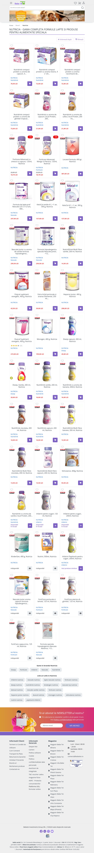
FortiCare (39, 170)
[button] (30, 525)
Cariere (31, 750)
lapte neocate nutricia (52, 680)
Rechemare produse (17, 766)
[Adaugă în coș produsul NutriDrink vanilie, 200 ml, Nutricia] (55, 397)
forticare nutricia (71, 680)
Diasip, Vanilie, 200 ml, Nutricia (22, 386)
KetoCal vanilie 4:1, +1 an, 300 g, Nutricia (47, 206)
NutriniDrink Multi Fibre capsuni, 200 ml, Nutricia (47, 472)
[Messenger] (44, 831)
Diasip (63, 351)
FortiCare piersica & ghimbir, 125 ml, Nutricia (72, 600)
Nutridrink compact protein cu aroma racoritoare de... (72, 72)
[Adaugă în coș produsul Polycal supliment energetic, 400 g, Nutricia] (29, 308)
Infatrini (39, 522)
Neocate (14, 215)
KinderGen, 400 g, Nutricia (21, 557)
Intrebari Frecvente (16, 760)
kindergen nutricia (51, 685)
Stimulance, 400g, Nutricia (72, 471)
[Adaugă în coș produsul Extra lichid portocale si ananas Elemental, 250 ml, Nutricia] (55, 308)
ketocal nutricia (17, 690)
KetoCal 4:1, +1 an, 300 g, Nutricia (72, 206)
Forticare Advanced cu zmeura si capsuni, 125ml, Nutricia (21, 161)
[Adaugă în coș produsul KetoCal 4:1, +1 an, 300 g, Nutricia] (80, 218)
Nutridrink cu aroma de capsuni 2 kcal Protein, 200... (47, 117)
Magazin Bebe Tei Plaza (56, 777)
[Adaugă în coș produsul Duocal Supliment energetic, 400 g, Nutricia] (29, 354)
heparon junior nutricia (20, 695)
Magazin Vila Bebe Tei (56, 764)
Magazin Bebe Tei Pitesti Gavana (56, 770)
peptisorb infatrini (33, 700)
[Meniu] (11, 3)
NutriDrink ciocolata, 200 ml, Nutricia (22, 429)
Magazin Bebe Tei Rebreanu (56, 783)
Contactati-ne (14, 769)
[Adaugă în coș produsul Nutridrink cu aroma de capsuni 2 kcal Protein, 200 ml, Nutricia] (55, 128)
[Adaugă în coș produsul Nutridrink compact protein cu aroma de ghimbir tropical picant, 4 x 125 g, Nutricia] (29, 128)
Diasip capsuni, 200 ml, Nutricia (72, 340)
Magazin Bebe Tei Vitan (56, 795)
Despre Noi (33, 746)
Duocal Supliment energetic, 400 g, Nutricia (22, 340)
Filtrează (79, 39)
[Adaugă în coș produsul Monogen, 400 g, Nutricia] (55, 354)
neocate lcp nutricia (69, 685)
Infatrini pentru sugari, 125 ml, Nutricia (47, 515)
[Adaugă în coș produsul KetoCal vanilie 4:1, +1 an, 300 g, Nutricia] (55, 218)
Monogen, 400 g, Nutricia (47, 339)
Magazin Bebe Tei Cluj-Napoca (56, 814)
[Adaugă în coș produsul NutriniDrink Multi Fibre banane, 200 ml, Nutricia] (80, 440)
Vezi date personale (67, 720)
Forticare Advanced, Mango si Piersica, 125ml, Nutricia (47, 161)
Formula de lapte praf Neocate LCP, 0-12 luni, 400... (21, 207)
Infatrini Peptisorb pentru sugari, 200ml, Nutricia (72, 558)
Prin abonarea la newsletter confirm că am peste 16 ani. (63, 717)
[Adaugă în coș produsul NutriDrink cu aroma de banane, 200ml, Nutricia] (80, 397)
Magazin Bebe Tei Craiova (56, 758)
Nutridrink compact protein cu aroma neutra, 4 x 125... (47, 72)
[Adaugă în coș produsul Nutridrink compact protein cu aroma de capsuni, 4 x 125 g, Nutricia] (29, 83)
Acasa (11, 25)
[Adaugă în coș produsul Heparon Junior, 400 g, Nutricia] (80, 308)
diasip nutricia (16, 685)
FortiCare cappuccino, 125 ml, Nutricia (21, 645)
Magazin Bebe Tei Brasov (56, 752)
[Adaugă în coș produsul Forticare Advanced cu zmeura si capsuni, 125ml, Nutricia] (29, 173)
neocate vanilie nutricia (35, 690)
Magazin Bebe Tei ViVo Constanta (56, 801)
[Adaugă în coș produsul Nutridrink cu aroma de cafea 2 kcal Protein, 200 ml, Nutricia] (80, 128)
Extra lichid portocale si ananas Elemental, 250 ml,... (47, 296)
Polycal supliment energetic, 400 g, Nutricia (22, 295)
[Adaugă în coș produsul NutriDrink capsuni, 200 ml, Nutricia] (55, 440)
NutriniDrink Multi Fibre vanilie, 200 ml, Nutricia (72, 250)
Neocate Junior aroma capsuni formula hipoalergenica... (21, 601)
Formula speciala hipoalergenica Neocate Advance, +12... (47, 646)
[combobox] (47, 8)
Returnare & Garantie (17, 757)
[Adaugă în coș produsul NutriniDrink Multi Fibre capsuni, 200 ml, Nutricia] (55, 483)
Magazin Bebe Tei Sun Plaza (56, 789)
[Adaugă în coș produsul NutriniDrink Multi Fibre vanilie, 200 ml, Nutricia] (80, 263)
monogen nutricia (55, 695)
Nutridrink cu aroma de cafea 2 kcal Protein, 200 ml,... (72, 117)
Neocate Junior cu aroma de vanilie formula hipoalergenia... (22, 251)
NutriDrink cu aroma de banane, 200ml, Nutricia (72, 386)
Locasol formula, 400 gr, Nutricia (72, 160)
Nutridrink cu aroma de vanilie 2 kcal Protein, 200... (21, 515)
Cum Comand (14, 751)
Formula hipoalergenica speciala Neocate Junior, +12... (47, 251)
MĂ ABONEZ (75, 725)
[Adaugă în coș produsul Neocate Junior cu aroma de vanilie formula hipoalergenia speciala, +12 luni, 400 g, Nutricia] (29, 263)
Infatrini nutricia (17, 680)
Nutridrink (14, 80)
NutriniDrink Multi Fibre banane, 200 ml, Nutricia (72, 429)
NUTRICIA (14, 78)
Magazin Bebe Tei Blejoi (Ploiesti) (56, 807)
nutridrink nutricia (33, 685)
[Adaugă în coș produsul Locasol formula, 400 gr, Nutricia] (80, 173)
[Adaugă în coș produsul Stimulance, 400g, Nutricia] (80, 483)
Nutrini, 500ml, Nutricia (47, 557)
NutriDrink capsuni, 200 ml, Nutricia (46, 429)
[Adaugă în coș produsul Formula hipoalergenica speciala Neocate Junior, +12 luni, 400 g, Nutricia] (55, 263)
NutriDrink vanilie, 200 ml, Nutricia (47, 386)
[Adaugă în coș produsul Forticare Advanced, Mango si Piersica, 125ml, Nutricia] (55, 173)
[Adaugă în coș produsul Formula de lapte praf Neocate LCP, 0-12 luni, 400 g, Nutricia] (29, 218)
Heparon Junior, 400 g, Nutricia (72, 295)
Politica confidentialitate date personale (37, 762)
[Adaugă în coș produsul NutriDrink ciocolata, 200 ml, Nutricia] (29, 440)
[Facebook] (41, 831)
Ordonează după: (65, 39)
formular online (35, 789)
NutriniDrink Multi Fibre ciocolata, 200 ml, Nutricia (21, 472)
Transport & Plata (16, 754)
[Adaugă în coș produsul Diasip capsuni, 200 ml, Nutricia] (80, 354)
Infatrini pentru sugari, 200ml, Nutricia (72, 515)
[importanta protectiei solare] (47, 16)
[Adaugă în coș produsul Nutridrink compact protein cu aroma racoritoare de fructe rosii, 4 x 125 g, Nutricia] (80, 83)
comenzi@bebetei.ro (75, 756)
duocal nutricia (38, 695)
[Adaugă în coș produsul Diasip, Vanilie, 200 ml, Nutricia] (29, 397)
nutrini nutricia (16, 700)
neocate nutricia (33, 680)
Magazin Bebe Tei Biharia (56, 746)
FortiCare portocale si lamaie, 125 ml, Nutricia (47, 600)
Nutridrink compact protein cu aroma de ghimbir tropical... (21, 117)
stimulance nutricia (73, 695)
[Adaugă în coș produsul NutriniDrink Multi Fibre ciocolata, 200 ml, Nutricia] (29, 483)
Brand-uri (13, 763)
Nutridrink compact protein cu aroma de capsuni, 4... (21, 72)
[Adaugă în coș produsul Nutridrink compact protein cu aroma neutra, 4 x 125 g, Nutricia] (55, 83)
